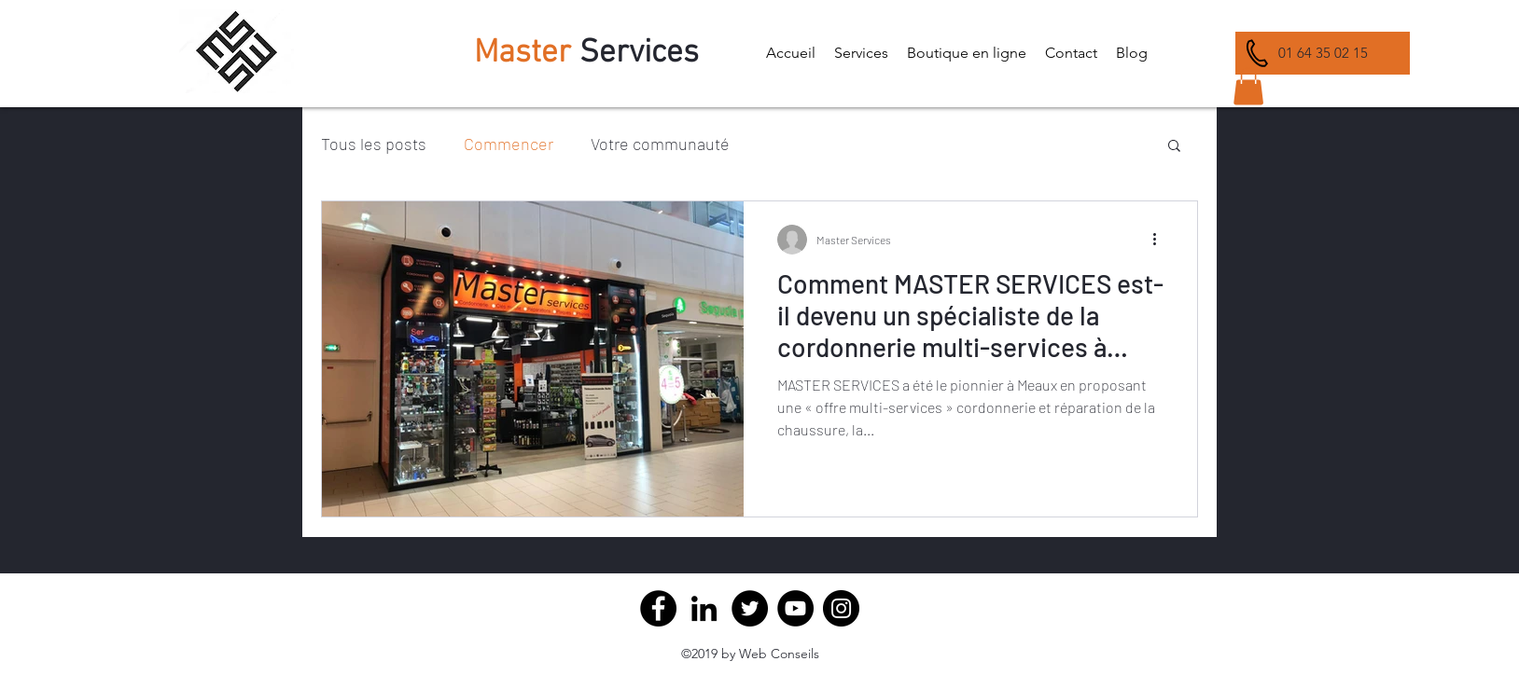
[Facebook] (658, 608)
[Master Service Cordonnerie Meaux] (704, 608)
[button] (861, 53)
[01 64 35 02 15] (1322, 53)
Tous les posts (373, 143)
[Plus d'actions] (1161, 239)
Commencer (508, 143)
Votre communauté (660, 143)
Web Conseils (779, 653)
